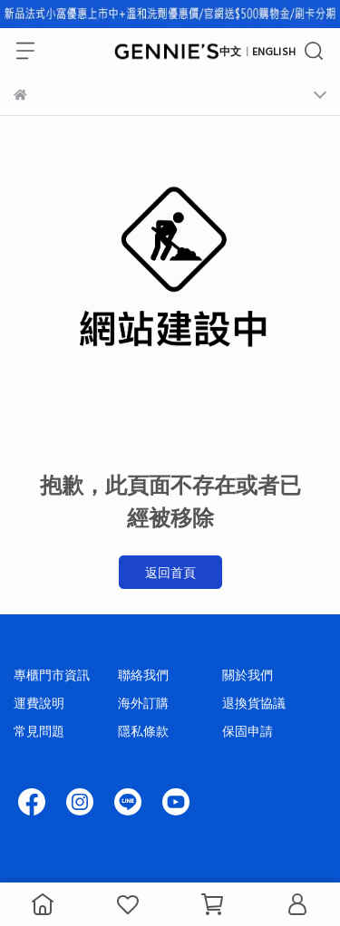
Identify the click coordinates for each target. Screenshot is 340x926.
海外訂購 (143, 702)
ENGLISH (274, 50)
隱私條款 (143, 730)
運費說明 (39, 702)
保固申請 (247, 730)
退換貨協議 (254, 702)
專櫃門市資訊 (52, 674)
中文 (230, 50)
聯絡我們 (143, 674)
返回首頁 (170, 572)
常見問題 (39, 730)
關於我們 (247, 674)
